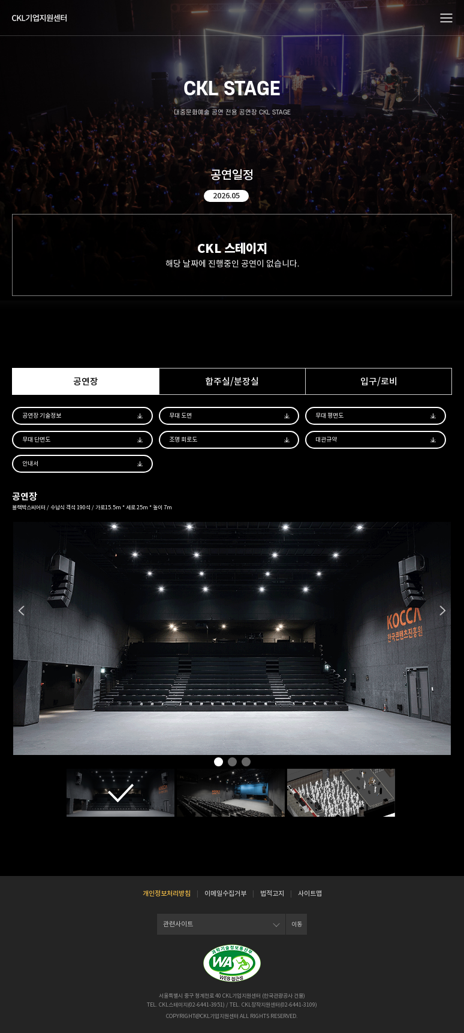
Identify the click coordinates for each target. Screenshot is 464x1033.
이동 (296, 924)
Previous (21, 610)
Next (442, 610)
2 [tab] (232, 763)
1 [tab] (218, 763)
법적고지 (272, 893)
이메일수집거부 (225, 893)
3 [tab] (246, 763)
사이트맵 (310, 893)
